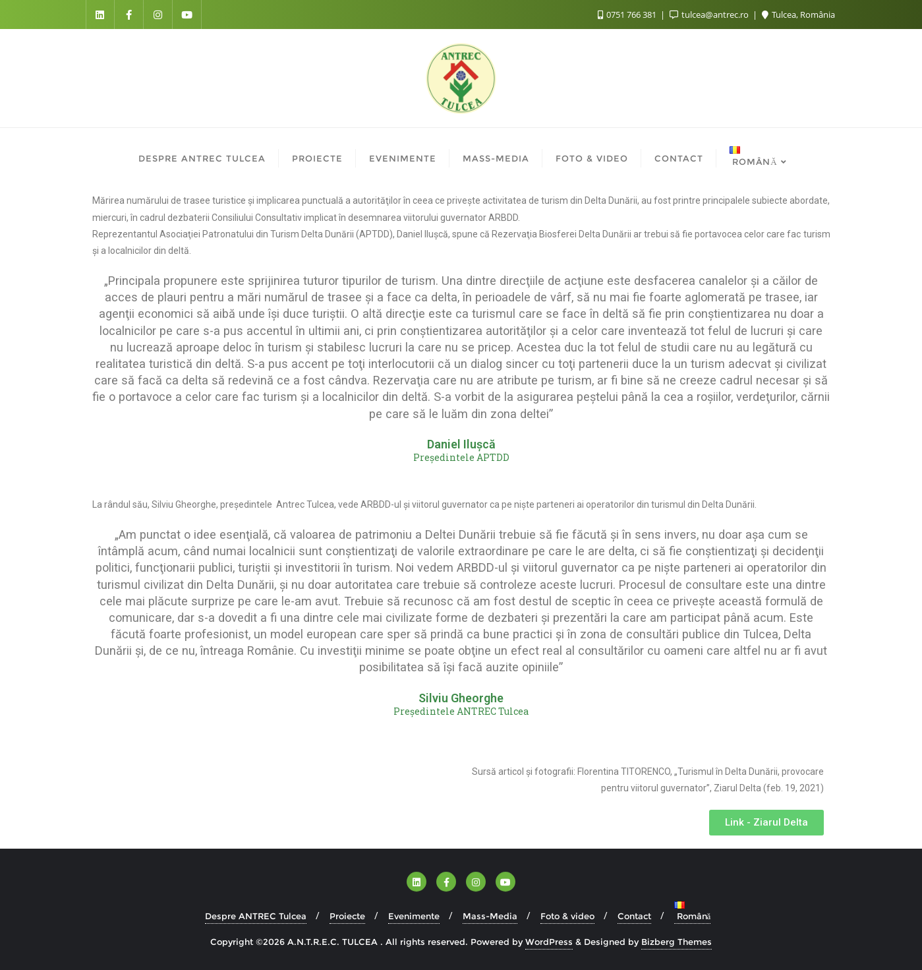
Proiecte (347, 916)
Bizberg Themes (676, 941)
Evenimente (414, 916)
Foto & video (567, 916)
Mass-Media (490, 916)
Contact (634, 916)
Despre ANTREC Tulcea (255, 916)
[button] (766, 822)
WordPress (549, 941)
